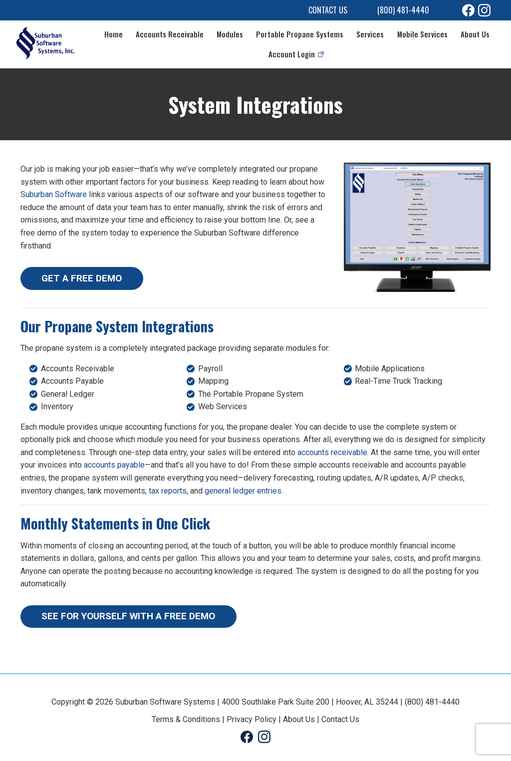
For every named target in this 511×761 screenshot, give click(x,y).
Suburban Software (53, 194)
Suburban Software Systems (165, 702)
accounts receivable (332, 452)
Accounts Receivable (170, 33)
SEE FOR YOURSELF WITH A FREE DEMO (128, 616)
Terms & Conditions (186, 719)
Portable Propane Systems (299, 33)
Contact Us (327, 10)
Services (370, 33)
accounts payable (114, 465)
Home (113, 33)
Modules (230, 33)
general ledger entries (243, 491)
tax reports (168, 491)
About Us (475, 33)
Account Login (291, 53)
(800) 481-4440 (403, 10)
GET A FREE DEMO (81, 278)
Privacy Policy (251, 719)
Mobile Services (422, 33)
